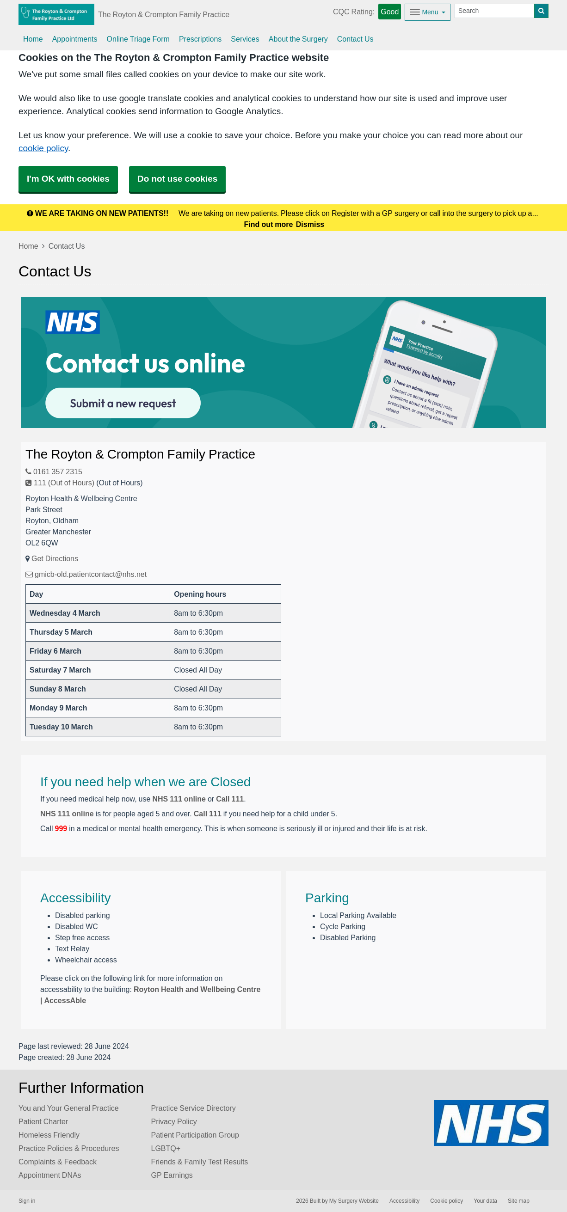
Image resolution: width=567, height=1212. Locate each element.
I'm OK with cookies (68, 178)
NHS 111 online (179, 798)
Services (245, 39)
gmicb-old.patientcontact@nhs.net (86, 574)
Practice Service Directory (193, 1108)
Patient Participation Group (195, 1135)
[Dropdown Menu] (427, 12)
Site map (519, 1201)
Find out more (268, 224)
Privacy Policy (174, 1121)
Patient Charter (43, 1121)
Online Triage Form (138, 39)
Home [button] (33, 39)
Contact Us (355, 39)
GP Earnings (172, 1175)
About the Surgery (298, 39)
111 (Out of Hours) (59, 482)
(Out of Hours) (119, 482)
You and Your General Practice (68, 1108)
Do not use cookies (177, 178)
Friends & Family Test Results (199, 1161)
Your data (485, 1201)
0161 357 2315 (53, 471)
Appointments (75, 39)
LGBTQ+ (166, 1148)
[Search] (494, 11)
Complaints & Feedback (57, 1161)
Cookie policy (446, 1201)
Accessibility (404, 1201)
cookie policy (43, 148)
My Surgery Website (354, 1201)
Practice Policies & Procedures (68, 1148)
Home (28, 246)
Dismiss (310, 224)
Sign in (26, 1201)
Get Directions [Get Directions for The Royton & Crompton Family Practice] (54, 558)
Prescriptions (200, 39)
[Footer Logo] (491, 1123)
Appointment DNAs (49, 1175)
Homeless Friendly (49, 1135)
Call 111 (230, 798)
